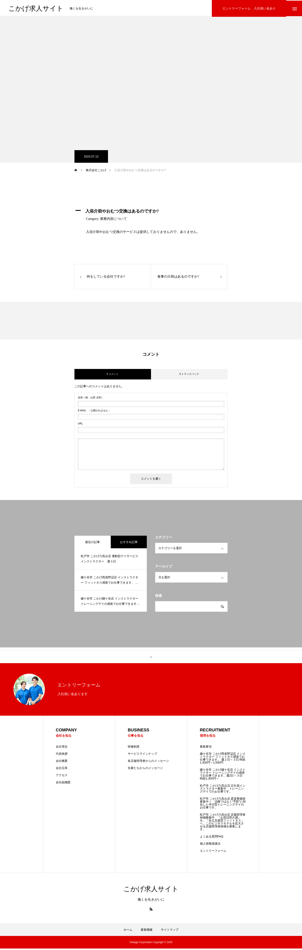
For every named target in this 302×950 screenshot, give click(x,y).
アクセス (62, 776)
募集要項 (206, 748)
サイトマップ (169, 931)
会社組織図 (63, 783)
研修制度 (133, 748)
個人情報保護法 (210, 845)
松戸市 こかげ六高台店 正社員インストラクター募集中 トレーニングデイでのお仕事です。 (223, 790)
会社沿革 (62, 769)
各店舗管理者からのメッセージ (148, 762)
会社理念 (62, 748)
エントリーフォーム (213, 852)
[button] (151, 212)
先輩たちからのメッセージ (145, 769)
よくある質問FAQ (211, 837)
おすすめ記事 (129, 543)
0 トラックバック (189, 375)
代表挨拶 (62, 755)
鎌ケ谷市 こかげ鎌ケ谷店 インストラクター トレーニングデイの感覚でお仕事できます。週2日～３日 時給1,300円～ (223, 775)
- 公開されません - (94, 411)
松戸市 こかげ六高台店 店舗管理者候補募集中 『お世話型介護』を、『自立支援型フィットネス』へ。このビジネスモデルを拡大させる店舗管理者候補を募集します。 (223, 823)
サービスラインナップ (142, 755)
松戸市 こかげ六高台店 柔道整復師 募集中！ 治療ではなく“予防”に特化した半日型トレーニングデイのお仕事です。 (223, 804)
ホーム (128, 931)
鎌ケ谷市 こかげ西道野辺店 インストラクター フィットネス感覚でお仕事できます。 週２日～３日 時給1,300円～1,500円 (223, 759)
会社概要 (62, 762)
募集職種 (146, 931)
